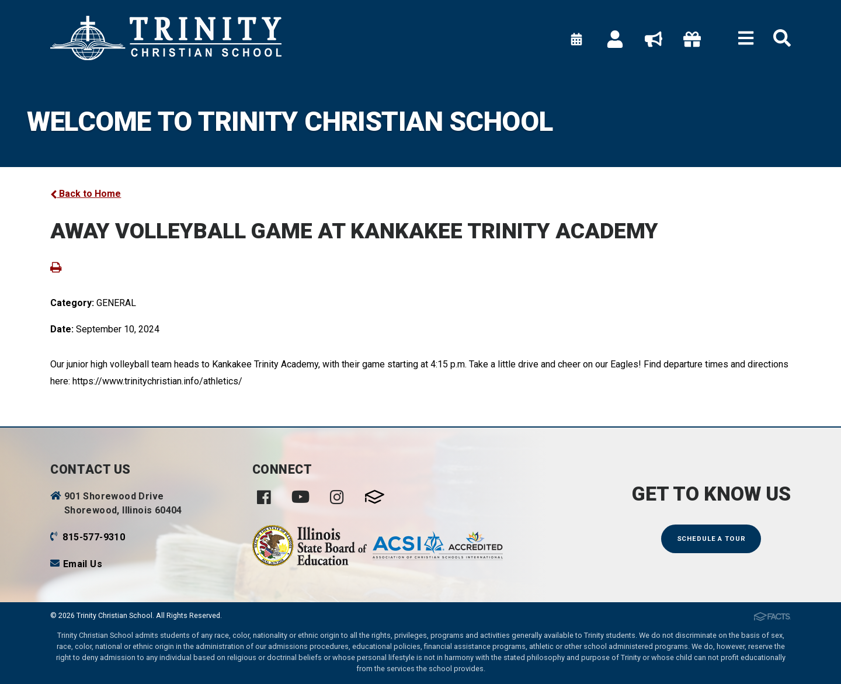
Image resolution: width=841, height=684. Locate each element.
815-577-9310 (93, 537)
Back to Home (85, 193)
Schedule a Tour (711, 538)
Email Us (82, 564)
